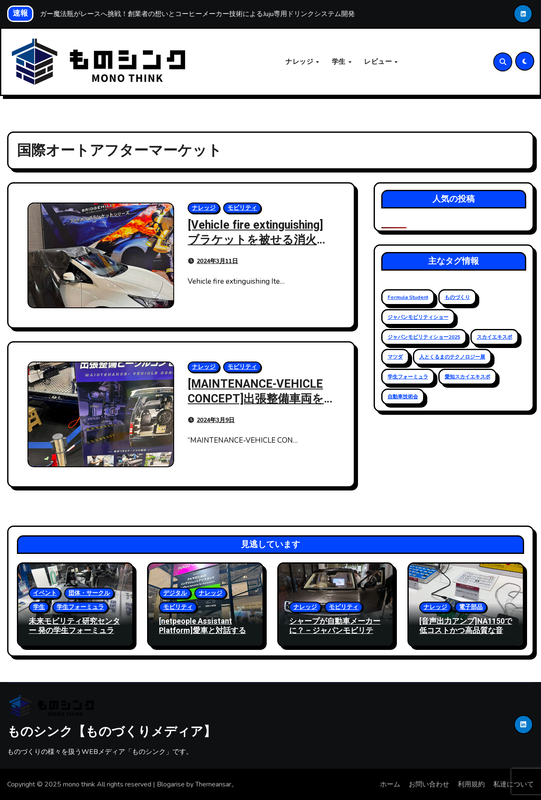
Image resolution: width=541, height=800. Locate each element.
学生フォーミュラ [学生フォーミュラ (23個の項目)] (408, 376)
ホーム (390, 784)
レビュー (379, 61)
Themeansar (213, 784)
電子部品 (471, 607)
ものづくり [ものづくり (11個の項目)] (457, 297)
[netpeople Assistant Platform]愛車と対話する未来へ (202, 630)
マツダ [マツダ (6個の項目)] (395, 356)
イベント (45, 593)
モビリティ (242, 208)
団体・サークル (89, 593)
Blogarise (171, 784)
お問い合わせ (429, 784)
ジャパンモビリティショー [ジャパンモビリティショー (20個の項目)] (418, 317)
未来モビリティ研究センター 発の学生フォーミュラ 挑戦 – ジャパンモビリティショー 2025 (74, 635)
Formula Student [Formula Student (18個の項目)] (408, 297)
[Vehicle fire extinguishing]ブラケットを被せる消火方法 (258, 240)
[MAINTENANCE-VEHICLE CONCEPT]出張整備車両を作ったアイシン (256, 399)
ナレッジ (300, 61)
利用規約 (471, 784)
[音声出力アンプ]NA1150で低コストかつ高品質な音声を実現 (465, 630)
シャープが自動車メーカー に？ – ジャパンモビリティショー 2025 (335, 630)
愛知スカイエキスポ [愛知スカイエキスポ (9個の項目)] (467, 376)
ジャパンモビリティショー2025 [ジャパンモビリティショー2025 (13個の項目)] (424, 337)
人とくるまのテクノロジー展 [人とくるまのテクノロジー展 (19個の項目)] (452, 356)
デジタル (175, 593)
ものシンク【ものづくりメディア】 (111, 731)
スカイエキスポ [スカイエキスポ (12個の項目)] (494, 337)
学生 (340, 61)
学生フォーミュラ (80, 607)
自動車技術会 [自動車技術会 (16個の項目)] (403, 396)
